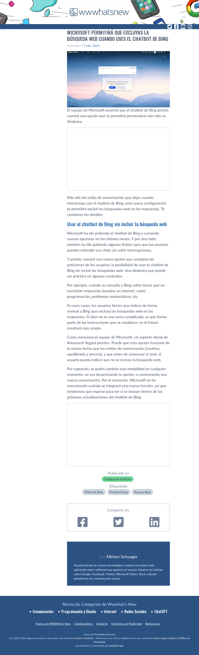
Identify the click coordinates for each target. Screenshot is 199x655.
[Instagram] (189, 26)
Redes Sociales (135, 611)
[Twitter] (169, 26)
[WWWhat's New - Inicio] (99, 12)
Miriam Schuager (122, 556)
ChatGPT (161, 611)
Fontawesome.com (105, 634)
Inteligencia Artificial (118, 479)
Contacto (102, 623)
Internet (110, 611)
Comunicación (43, 611)
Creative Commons (83, 638)
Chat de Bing (95, 492)
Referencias (152, 623)
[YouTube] (183, 26)
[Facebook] (176, 26)
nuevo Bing (143, 492)
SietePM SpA (116, 645)
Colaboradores (83, 623)
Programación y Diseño (78, 611)
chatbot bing (119, 492)
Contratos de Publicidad (126, 623)
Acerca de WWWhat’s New (53, 623)
